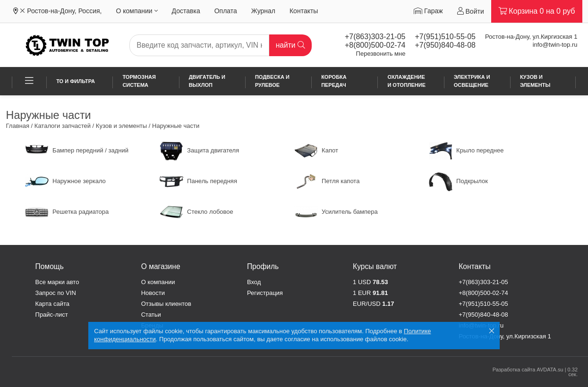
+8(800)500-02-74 (375, 45)
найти (290, 45)
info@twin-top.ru (555, 44)
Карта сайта (52, 303)
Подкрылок (458, 181)
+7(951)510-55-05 (445, 37)
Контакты (304, 11)
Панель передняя (198, 181)
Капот (316, 150)
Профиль (263, 266)
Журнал (263, 11)
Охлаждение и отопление (406, 81)
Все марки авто (57, 282)
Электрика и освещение (472, 81)
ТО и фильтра (75, 81)
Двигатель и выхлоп (207, 81)
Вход (254, 282)
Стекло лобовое (196, 211)
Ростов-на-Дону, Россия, (64, 11)
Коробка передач (334, 81)
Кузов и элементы (535, 81)
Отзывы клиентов (166, 303)
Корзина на (536, 11)
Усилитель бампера (336, 211)
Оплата (225, 11)
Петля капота (327, 181)
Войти (470, 11)
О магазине (160, 266)
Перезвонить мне (381, 53)
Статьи (151, 314)
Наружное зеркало (65, 181)
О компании (136, 11)
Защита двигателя (199, 150)
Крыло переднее (466, 150)
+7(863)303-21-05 (375, 37)
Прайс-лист (51, 314)
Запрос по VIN (55, 292)
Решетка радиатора (67, 211)
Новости (153, 292)
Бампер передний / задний (76, 150)
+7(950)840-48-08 (445, 45)
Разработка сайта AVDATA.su (528, 369)
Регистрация (265, 292)
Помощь (49, 266)
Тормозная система (139, 81)
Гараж (428, 11)
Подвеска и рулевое (272, 81)
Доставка (186, 11)
